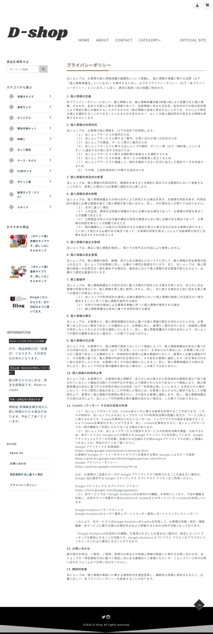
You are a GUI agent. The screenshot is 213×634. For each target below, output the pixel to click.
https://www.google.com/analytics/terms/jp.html (111, 450)
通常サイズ (24, 107)
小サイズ (22, 207)
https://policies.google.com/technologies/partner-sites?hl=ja (120, 458)
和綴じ (21, 139)
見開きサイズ (25, 96)
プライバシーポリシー (24, 485)
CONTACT (124, 40)
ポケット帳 (24, 181)
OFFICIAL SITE (193, 40)
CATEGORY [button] (149, 40)
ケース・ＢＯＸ (27, 160)
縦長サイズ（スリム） (28, 194)
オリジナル (24, 117)
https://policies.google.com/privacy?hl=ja (106, 466)
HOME (84, 40)
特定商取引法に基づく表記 (26, 474)
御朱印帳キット (27, 128)
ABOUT (102, 40)
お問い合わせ (18, 463)
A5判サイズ (24, 171)
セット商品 (24, 149)
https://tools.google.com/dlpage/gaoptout (106, 490)
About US (16, 453)
